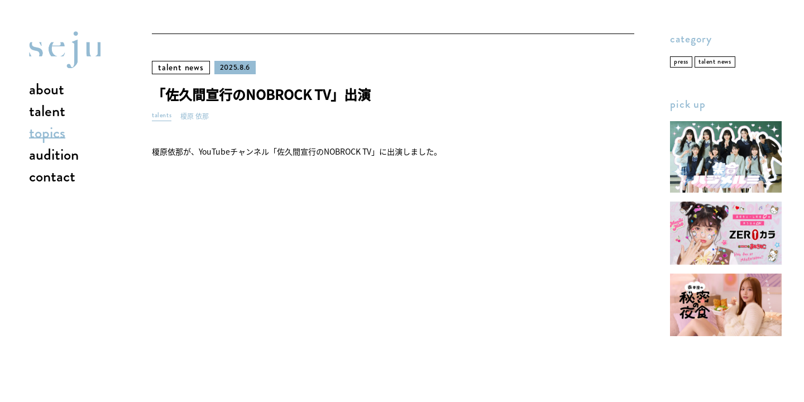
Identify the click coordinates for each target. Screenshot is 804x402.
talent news (181, 67)
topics (47, 133)
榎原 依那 (194, 116)
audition (54, 155)
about (46, 90)
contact (52, 177)
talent (47, 111)
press (681, 61)
